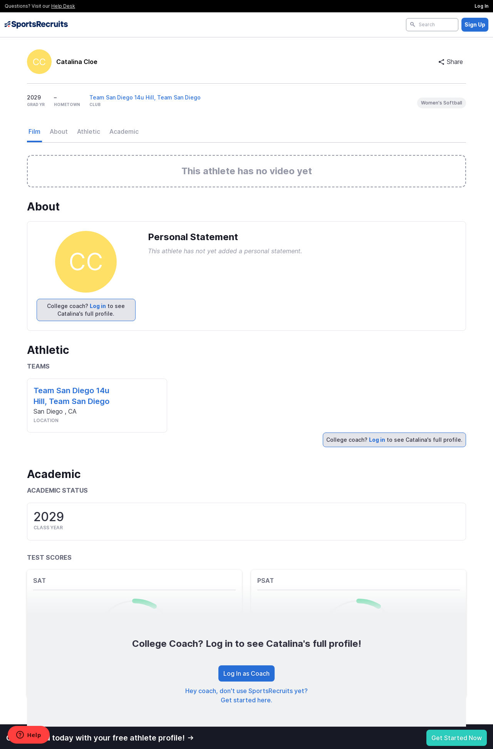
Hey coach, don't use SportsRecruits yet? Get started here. (246, 695)
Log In (481, 6)
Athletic (88, 131)
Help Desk (63, 6)
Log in (98, 306)
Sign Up (474, 24)
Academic (124, 131)
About (59, 131)
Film (34, 131)
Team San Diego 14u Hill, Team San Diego (145, 97)
